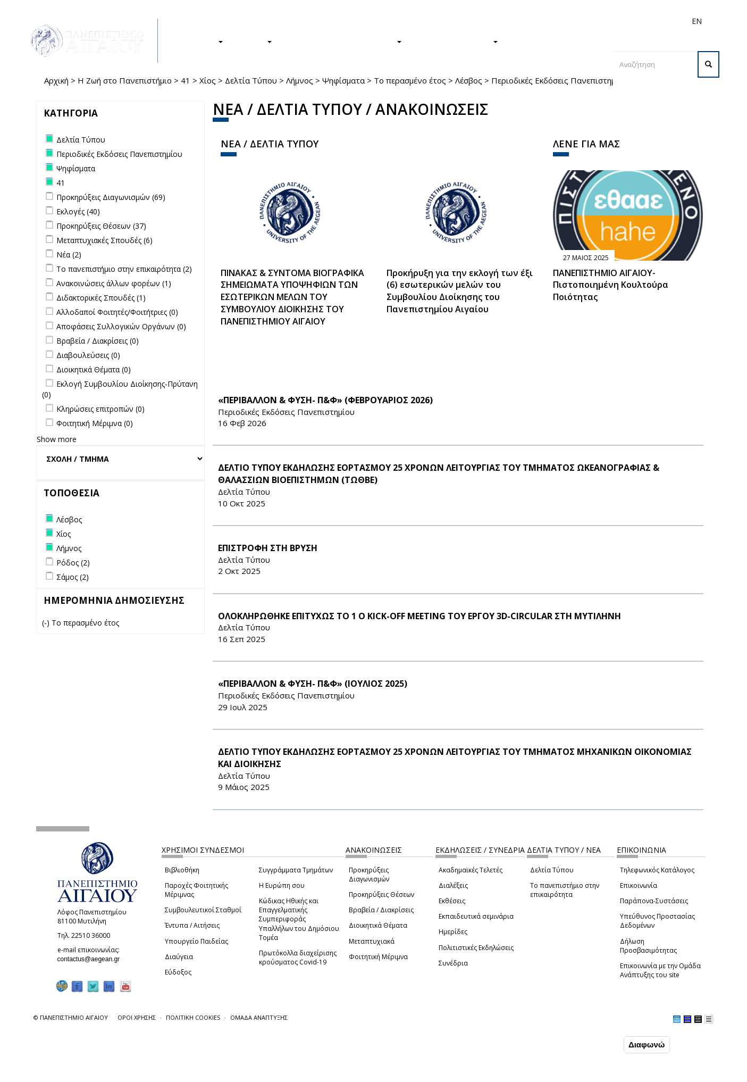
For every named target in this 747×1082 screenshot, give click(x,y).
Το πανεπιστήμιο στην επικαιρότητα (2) (124, 269)
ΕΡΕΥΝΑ (253, 41)
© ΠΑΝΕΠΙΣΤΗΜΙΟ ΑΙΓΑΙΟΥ (70, 1017)
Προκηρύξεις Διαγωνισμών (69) (110, 197)
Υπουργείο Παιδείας (196, 941)
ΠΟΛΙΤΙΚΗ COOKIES (193, 1017)
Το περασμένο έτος (410, 80)
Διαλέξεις (453, 885)
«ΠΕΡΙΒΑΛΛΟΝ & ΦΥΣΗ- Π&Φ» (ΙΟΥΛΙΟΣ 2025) (312, 683)
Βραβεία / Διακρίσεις (381, 909)
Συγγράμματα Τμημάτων (296, 870)
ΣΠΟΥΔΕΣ (200, 41)
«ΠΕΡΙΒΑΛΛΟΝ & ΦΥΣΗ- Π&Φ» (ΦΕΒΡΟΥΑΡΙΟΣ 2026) (325, 400)
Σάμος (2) (72, 577)
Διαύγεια (179, 956)
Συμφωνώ (599, 1045)
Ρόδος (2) (73, 562)
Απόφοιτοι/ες (507, 21)
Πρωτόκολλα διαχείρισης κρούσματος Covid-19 (298, 957)
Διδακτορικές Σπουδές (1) (101, 298)
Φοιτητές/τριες (455, 21)
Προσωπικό (583, 21)
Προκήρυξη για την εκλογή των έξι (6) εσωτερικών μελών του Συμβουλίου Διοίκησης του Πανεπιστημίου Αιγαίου (460, 291)
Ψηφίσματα (343, 80)
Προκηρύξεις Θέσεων (381, 894)
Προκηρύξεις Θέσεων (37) (101, 226)
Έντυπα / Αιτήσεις (192, 925)
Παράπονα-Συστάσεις (654, 900)
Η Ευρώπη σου (282, 885)
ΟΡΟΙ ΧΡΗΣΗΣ (136, 1017)
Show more (57, 439)
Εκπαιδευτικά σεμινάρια (476, 916)
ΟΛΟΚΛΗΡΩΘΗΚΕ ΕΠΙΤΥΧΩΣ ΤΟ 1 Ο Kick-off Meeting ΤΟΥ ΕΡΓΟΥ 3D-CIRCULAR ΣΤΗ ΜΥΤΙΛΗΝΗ (419, 616)
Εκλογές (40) (78, 211)
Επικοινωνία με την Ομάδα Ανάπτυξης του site (660, 970)
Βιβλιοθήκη (182, 870)
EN (697, 21)
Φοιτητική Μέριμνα (378, 956)
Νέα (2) (68, 254)
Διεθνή (547, 21)
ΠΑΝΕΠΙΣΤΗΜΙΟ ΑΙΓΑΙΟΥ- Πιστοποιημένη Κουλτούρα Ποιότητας (610, 285)
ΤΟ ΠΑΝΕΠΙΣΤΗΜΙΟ (455, 41)
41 (185, 80)
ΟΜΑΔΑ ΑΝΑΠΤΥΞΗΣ (259, 1017)
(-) (47, 623)
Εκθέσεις (452, 900)
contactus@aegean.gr (92, 959)
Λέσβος (468, 80)
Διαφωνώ (646, 1045)
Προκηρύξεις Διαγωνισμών (369, 874)
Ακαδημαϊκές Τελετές (470, 870)
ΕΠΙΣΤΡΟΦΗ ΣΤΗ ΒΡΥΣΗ (267, 548)
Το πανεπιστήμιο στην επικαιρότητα (564, 890)
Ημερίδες (453, 931)
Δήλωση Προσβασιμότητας (648, 946)
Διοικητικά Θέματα (378, 925)
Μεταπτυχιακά (372, 941)
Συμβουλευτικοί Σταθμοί (203, 909)
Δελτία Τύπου (251, 80)
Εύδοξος (178, 972)
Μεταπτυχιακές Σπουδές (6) (104, 240)
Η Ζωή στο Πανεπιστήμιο (125, 80)
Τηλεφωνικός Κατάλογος (657, 870)
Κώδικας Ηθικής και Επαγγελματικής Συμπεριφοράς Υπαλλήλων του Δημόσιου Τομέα (299, 919)
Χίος (207, 80)
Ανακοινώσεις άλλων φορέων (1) (113, 283)
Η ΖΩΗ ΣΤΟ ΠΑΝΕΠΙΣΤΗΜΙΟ (342, 41)
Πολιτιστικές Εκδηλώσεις (476, 947)
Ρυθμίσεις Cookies (112, 1074)
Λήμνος (299, 80)
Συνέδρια (453, 963)
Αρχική (56, 80)
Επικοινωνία (638, 885)
